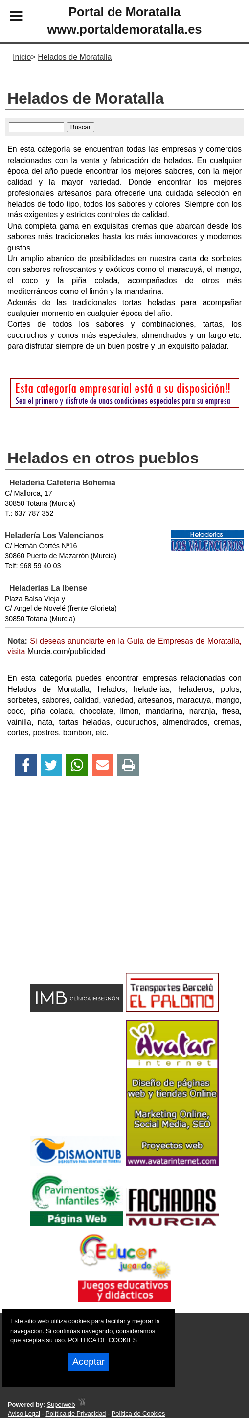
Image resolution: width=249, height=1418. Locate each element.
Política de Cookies (138, 1413)
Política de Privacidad (75, 1413)
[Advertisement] (124, 891)
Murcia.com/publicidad (66, 651)
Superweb (61, 1404)
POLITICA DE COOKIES (102, 1340)
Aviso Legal (24, 1413)
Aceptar (88, 1361)
